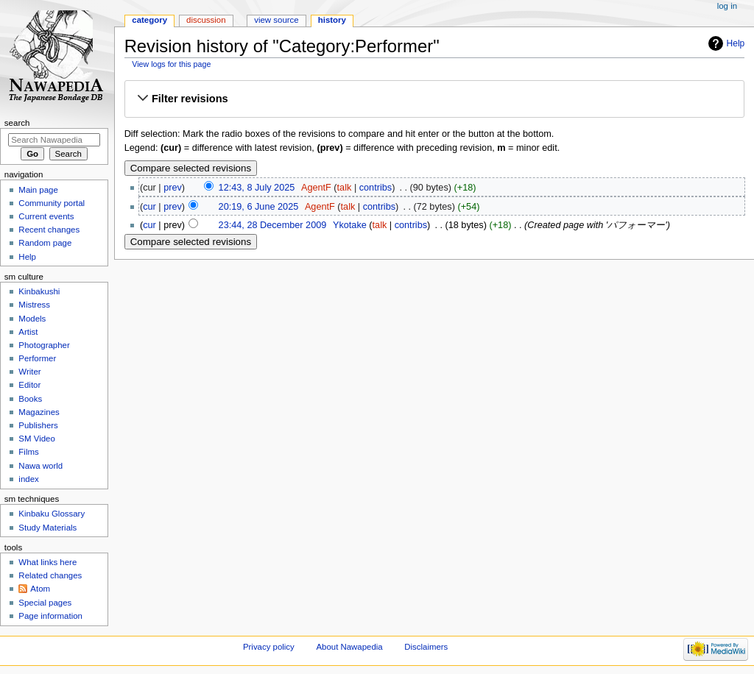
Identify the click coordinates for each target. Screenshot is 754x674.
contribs (375, 187)
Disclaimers (426, 646)
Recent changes (49, 229)
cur (149, 207)
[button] (434, 99)
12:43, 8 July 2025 (257, 187)
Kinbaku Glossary (51, 513)
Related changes (50, 575)
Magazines (38, 412)
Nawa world (40, 465)
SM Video (36, 438)
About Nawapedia (349, 646)
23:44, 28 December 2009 (273, 225)
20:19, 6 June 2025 (259, 207)
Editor (29, 384)
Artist (28, 331)
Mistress (34, 304)
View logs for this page (171, 64)
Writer (29, 371)
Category (149, 19)
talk (344, 187)
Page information (50, 615)
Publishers (37, 425)
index (28, 479)
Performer (37, 358)
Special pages (44, 602)
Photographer (43, 345)
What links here (47, 562)
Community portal (51, 203)
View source (276, 19)
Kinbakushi (39, 291)
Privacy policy (269, 646)
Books (30, 398)
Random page (44, 242)
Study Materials (47, 527)
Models (32, 318)
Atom (40, 588)
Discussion (205, 19)
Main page (38, 189)
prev (172, 187)
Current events (46, 216)
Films (28, 451)
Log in (727, 5)
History (332, 19)
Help (736, 43)
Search (17, 122)
